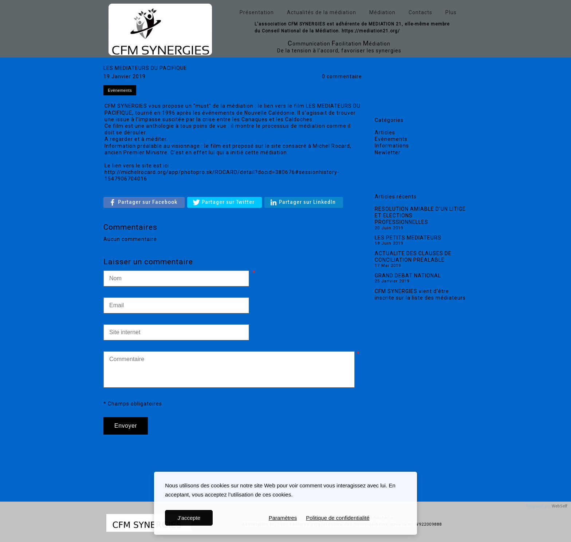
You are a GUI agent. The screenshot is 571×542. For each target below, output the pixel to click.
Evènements (391, 139)
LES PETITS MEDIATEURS (408, 238)
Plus (451, 12)
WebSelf (559, 506)
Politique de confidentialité (337, 518)
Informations (392, 146)
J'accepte (188, 518)
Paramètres (283, 518)
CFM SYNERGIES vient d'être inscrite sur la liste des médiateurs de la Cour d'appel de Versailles (420, 297)
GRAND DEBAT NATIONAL (408, 275)
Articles (385, 132)
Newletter (388, 152)
